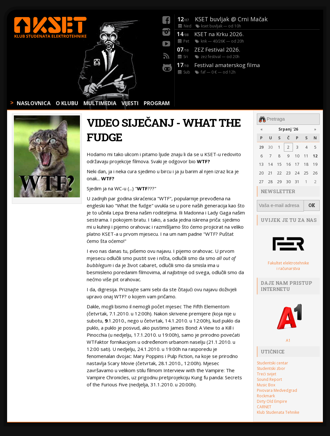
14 (270, 163)
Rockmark (266, 394)
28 (270, 181)
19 (315, 163)
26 (315, 172)
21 (270, 172)
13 (261, 163)
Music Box (266, 383)
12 (315, 155)
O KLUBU (67, 103)
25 (306, 172)
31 (297, 181)
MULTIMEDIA (99, 103)
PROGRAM (157, 103)
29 (261, 146)
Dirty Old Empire (272, 400)
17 (297, 163)
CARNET (264, 405)
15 (279, 163)
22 (279, 172)
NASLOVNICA (34, 103)
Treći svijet (266, 372)
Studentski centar (272, 361)
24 (297, 172)
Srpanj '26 (288, 128)
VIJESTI (130, 103)
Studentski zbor (271, 367)
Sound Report (269, 378)
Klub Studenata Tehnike (278, 411)
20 (261, 172)
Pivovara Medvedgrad (277, 389)
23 (288, 172)
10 (297, 155)
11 (306, 155)
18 (306, 163)
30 (270, 146)
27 (261, 181)
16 (288, 163)
